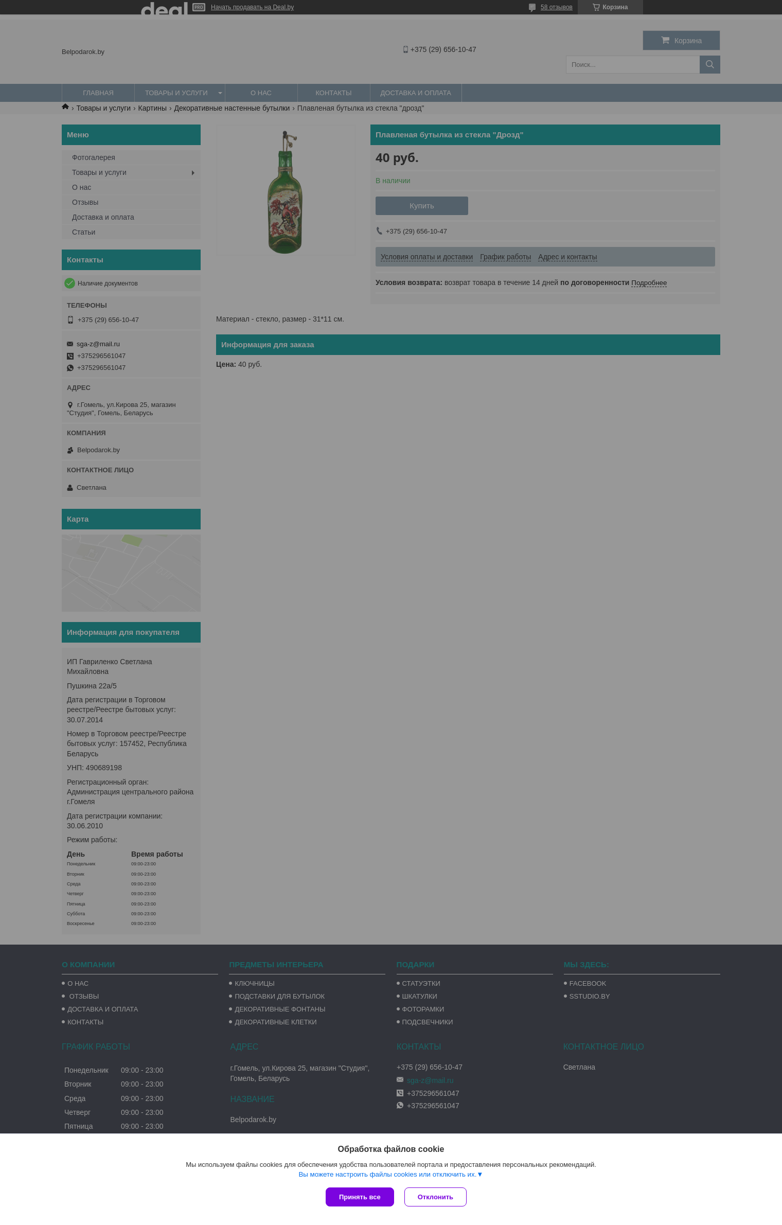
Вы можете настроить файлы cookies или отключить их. (387, 1174)
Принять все (360, 1197)
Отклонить (435, 1197)
